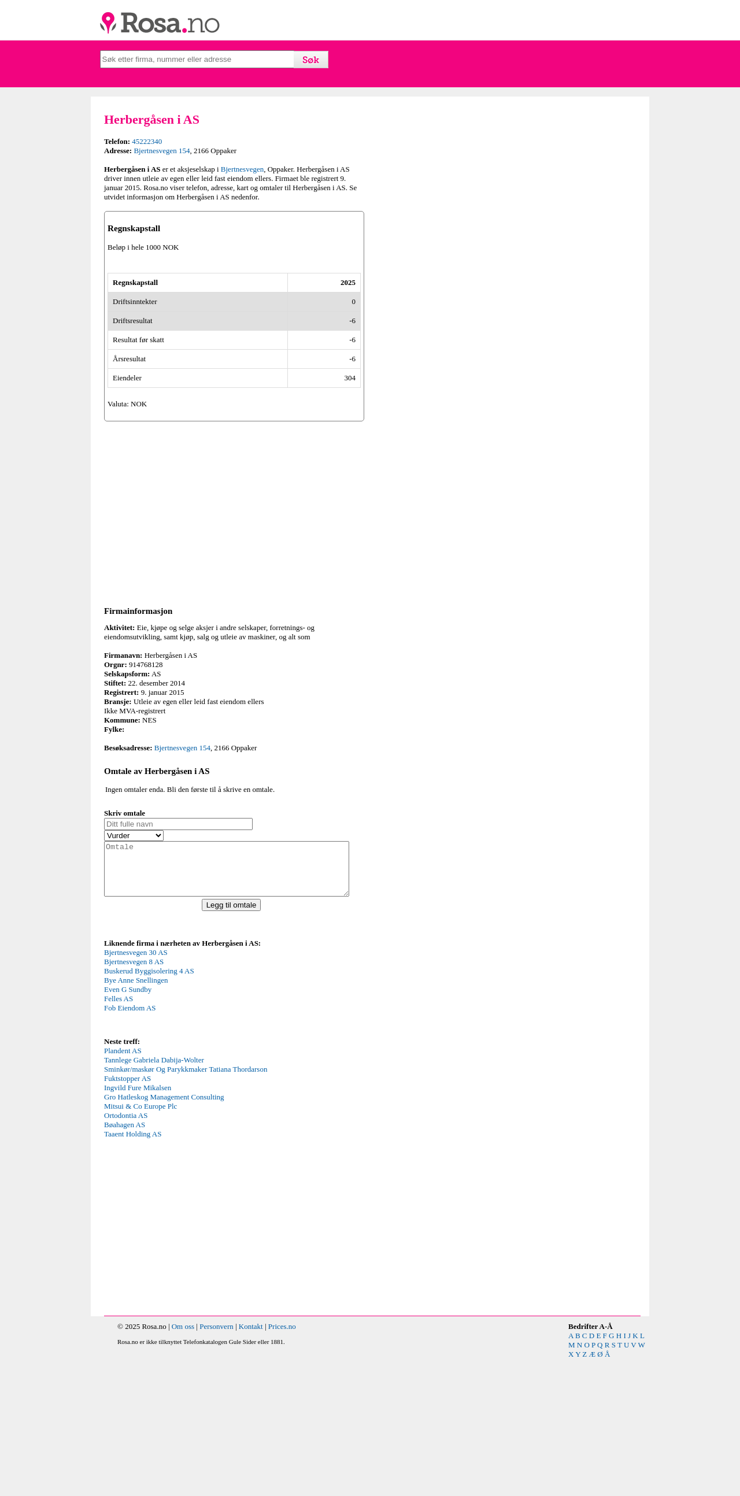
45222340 (147, 141)
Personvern (216, 1463)
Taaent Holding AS (132, 1271)
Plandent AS (123, 1187)
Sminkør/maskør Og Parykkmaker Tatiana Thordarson (185, 1206)
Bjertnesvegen (242, 169)
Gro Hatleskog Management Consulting (164, 1234)
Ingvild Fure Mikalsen (137, 1224)
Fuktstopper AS (127, 1215)
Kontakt (251, 1463)
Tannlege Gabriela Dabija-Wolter (154, 1197)
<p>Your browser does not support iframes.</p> (191, 1128)
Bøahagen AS (124, 1261)
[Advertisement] (234, 638)
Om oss (183, 1463)
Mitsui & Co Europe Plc (140, 1243)
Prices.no (282, 1463)
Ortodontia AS (125, 1252)
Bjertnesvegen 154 (162, 150)
